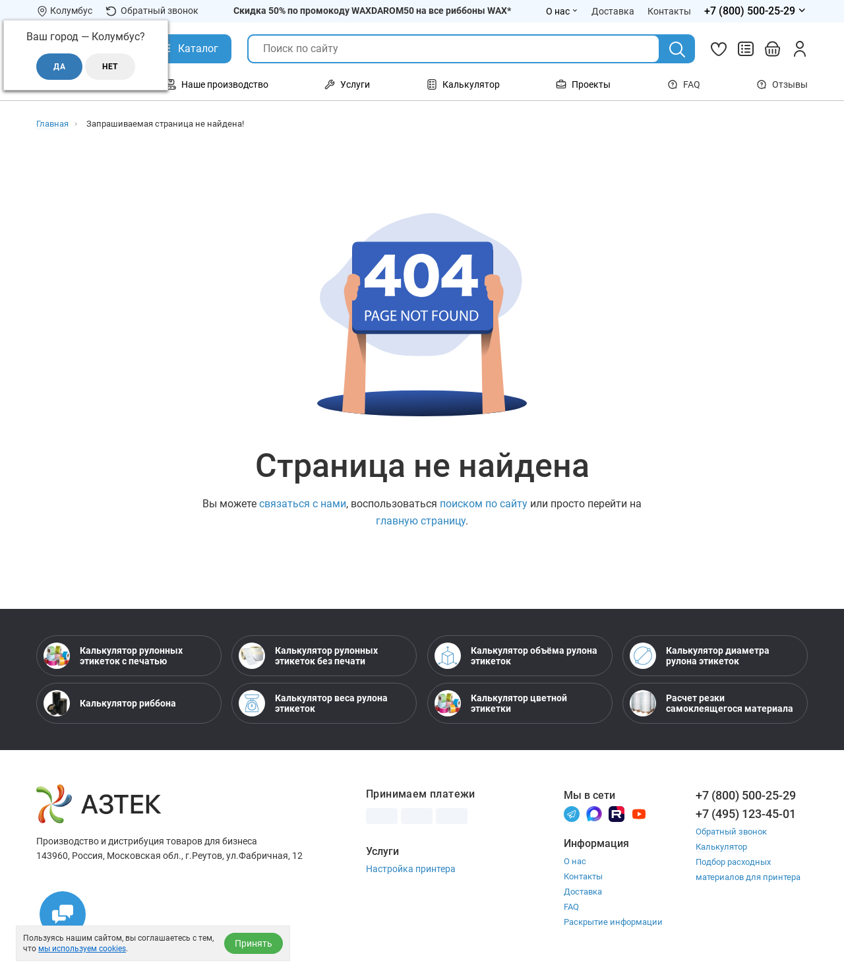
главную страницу (421, 521)
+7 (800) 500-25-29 (746, 795)
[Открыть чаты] (63, 914)
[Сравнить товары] (746, 49)
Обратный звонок (152, 10)
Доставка (583, 892)
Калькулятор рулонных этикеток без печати (308, 656)
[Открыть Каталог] (188, 48)
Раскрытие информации (613, 922)
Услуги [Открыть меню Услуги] (347, 84)
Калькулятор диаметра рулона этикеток (699, 656)
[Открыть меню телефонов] (756, 11)
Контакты (583, 876)
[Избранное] (719, 49)
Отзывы (782, 84)
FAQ (683, 84)
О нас (575, 861)
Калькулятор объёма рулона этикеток (516, 656)
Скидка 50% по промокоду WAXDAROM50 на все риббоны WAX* (372, 10)
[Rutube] (616, 813)
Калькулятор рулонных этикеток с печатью (113, 656)
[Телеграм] (572, 813)
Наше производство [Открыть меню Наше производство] (217, 84)
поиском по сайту (484, 503)
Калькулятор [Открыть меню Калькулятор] (463, 84)
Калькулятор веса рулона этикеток (313, 703)
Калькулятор (721, 847)
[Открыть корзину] (773, 49)
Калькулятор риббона (110, 703)
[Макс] (594, 813)
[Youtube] (639, 813)
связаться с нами (302, 503)
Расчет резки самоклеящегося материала (711, 703)
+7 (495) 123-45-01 (746, 814)
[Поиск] (677, 49)
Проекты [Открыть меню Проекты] (583, 84)
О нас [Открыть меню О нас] (562, 11)
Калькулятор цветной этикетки (501, 703)
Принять (253, 943)
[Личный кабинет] (800, 49)
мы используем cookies (82, 948)
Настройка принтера (411, 869)
